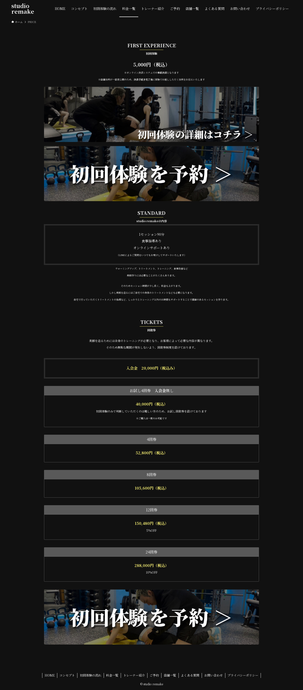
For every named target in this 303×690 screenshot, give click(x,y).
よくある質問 (190, 675)
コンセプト (67, 675)
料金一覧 (112, 675)
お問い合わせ (213, 675)
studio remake (22, 8)
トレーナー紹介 (134, 675)
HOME (50, 675)
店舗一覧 (170, 675)
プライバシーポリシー (242, 675)
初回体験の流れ (90, 675)
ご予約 (154, 675)
